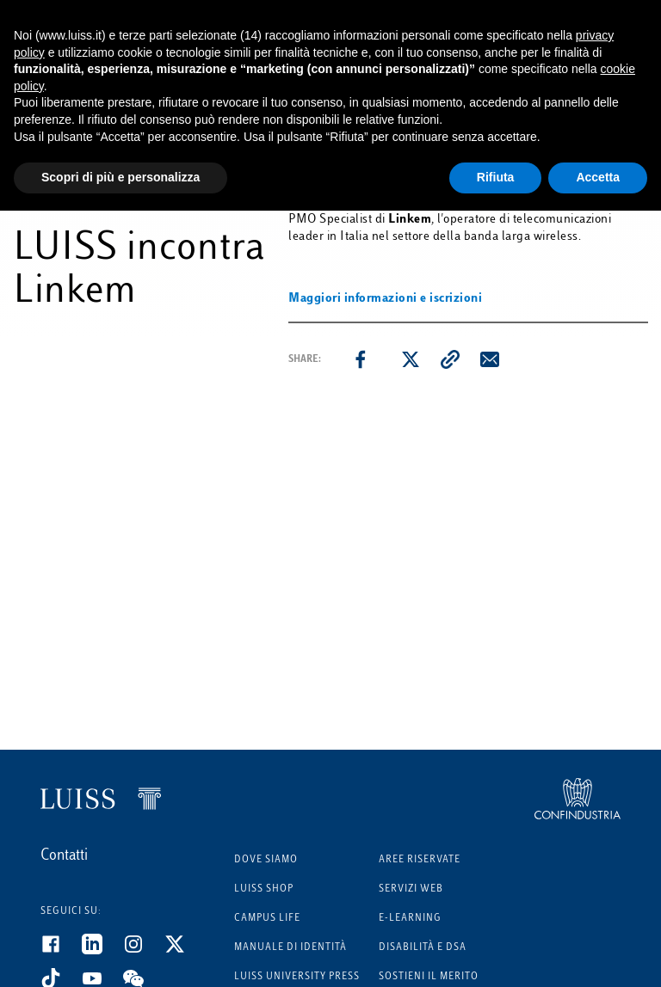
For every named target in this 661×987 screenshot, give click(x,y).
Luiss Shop (263, 889)
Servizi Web (411, 889)
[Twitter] (185, 951)
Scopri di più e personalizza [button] (120, 177)
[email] (489, 359)
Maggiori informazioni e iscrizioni (385, 298)
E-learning (410, 918)
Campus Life (267, 918)
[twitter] (410, 359)
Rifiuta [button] (496, 177)
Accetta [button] (598, 177)
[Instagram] (143, 951)
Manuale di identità (290, 948)
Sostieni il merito (429, 977)
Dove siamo (266, 860)
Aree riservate (419, 860)
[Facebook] (61, 951)
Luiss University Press (297, 977)
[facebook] (361, 359)
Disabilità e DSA (422, 948)
